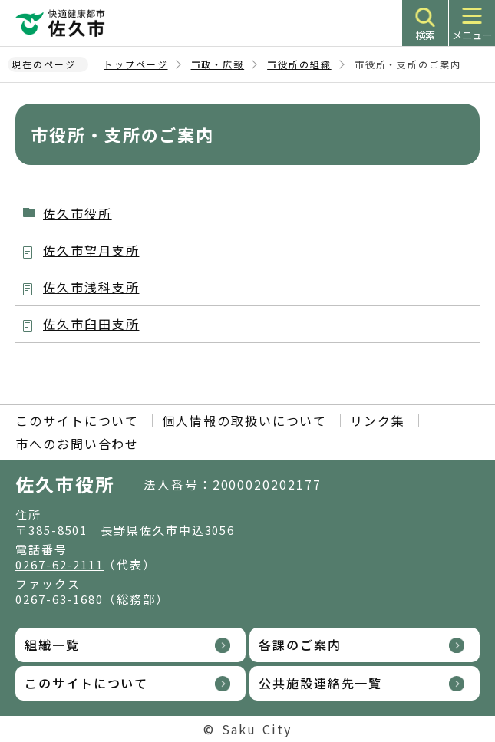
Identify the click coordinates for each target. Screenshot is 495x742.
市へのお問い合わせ (77, 443)
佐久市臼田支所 (91, 324)
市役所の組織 (299, 64)
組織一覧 (52, 644)
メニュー (472, 35)
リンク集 (377, 420)
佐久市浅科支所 (91, 287)
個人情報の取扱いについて (244, 420)
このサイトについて (77, 420)
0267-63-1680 (59, 599)
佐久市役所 (77, 213)
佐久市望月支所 (91, 250)
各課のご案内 (300, 644)
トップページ (136, 64)
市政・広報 (218, 64)
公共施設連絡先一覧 (320, 683)
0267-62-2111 (59, 564)
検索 (425, 35)
